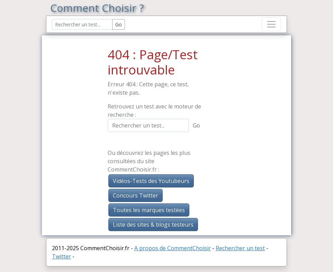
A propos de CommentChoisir (172, 248)
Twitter (61, 256)
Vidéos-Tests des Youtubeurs (151, 181)
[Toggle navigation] (271, 24)
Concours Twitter (135, 195)
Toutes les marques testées (149, 210)
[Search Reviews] (82, 24)
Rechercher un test (240, 248)
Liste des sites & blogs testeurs (153, 224)
